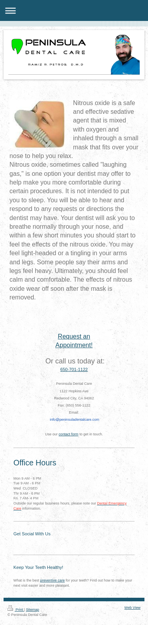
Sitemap (32, 610)
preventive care (52, 580)
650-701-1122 (74, 369)
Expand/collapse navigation (74, 10)
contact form (69, 434)
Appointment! (73, 345)
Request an (74, 336)
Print (15, 610)
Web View (132, 608)
